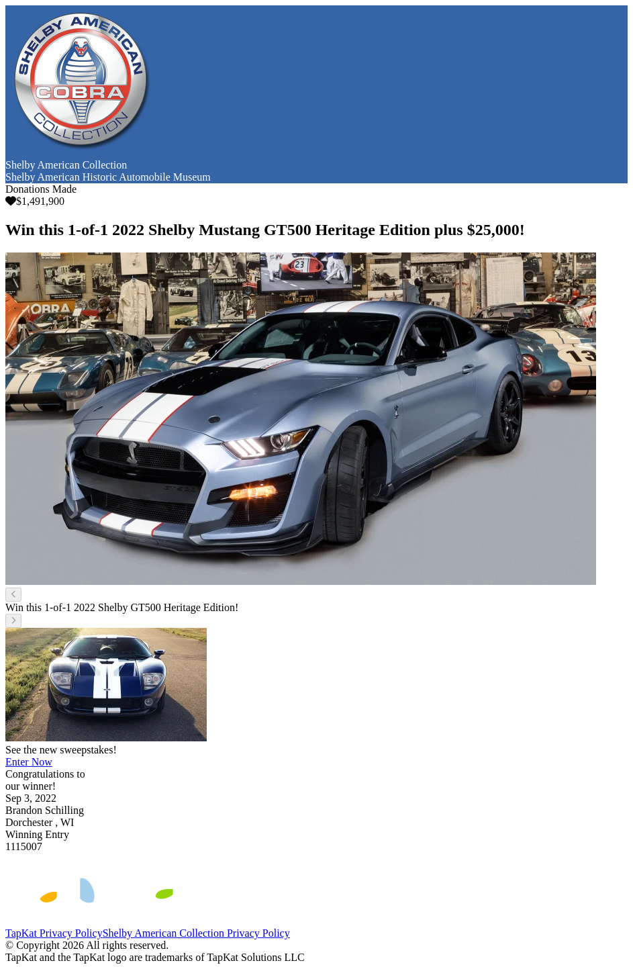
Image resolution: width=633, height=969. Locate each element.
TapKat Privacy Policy (54, 933)
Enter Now (28, 762)
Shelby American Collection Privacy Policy (196, 933)
